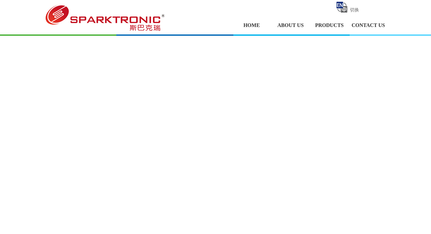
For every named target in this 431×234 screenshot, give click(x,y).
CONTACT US (368, 25)
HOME (251, 25)
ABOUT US (290, 25)
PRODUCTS (329, 25)
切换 (347, 7)
